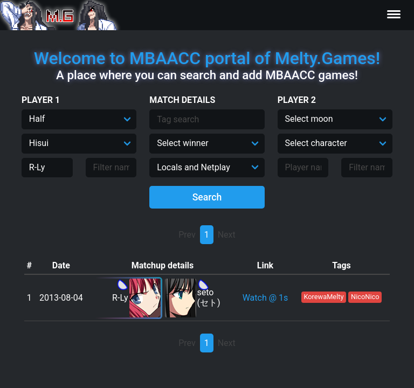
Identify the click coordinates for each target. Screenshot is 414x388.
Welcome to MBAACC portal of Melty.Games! (207, 58)
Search (207, 197)
